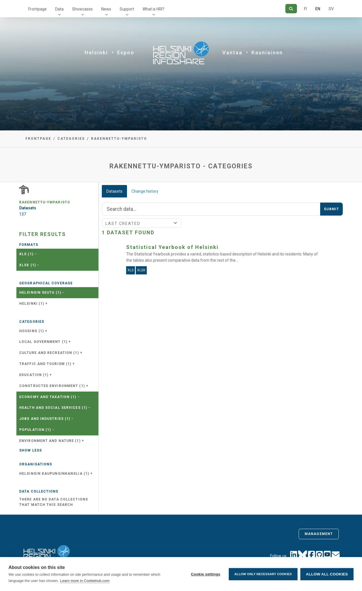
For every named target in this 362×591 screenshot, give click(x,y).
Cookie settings (205, 574)
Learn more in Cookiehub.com (84, 581)
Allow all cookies (327, 574)
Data (59, 9)
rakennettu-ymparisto (119, 139)
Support (127, 9)
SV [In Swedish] (331, 9)
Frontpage (37, 9)
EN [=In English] (317, 9)
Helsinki (96, 52)
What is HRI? (153, 9)
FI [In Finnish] (305, 9)
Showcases (82, 9)
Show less (30, 450)
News (106, 9)
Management (319, 534)
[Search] (291, 8)
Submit (331, 209)
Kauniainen (267, 52)
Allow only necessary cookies (263, 574)
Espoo (125, 52)
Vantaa (232, 52)
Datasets (114, 191)
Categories (71, 139)
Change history (145, 191)
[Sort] (141, 222)
